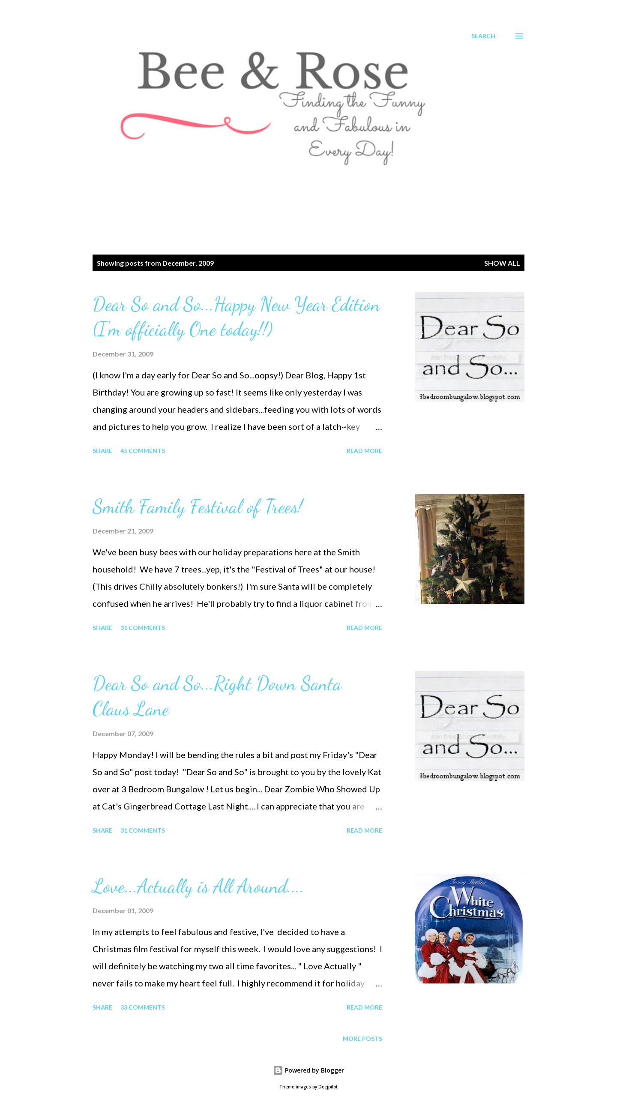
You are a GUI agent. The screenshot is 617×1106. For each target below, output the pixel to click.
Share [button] (102, 450)
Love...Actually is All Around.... (198, 886)
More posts (362, 1038)
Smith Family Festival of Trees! (198, 506)
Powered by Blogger (308, 1070)
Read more (364, 450)
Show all (502, 263)
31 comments (142, 627)
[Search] (483, 36)
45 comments (142, 450)
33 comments (142, 1007)
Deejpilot (328, 1087)
